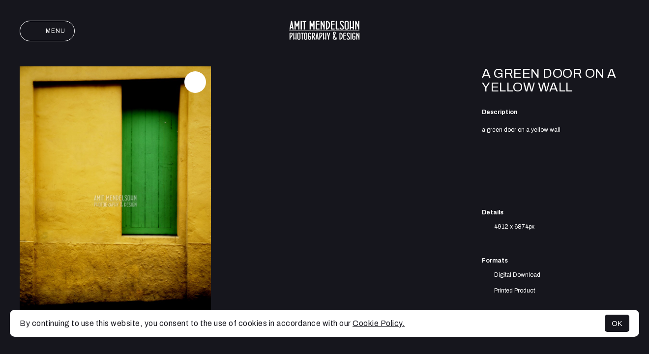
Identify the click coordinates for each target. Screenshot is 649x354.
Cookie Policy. (379, 323)
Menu (47, 31)
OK (617, 323)
